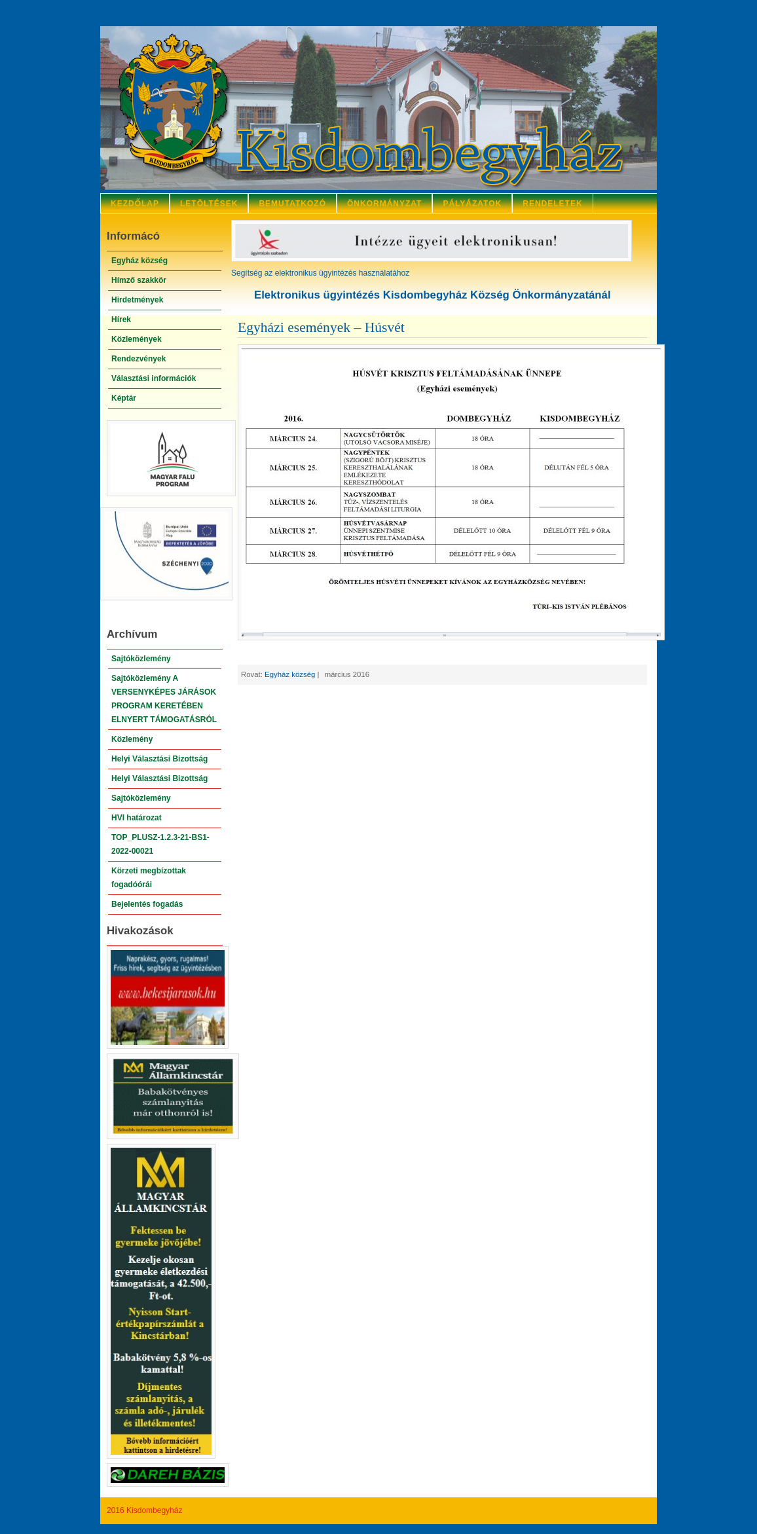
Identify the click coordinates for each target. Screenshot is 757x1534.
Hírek (121, 319)
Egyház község (139, 260)
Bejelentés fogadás (147, 904)
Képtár (123, 398)
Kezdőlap (135, 203)
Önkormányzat (384, 203)
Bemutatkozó (292, 203)
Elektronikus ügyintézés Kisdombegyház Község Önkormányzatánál (432, 295)
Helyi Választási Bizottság (159, 758)
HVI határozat (136, 817)
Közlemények (136, 339)
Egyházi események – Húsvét (321, 327)
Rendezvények (138, 358)
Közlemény (132, 739)
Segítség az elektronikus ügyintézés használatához (320, 273)
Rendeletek (552, 203)
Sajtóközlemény (141, 658)
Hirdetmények (137, 299)
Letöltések (209, 203)
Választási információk (153, 378)
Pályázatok (472, 203)
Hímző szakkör (138, 280)
